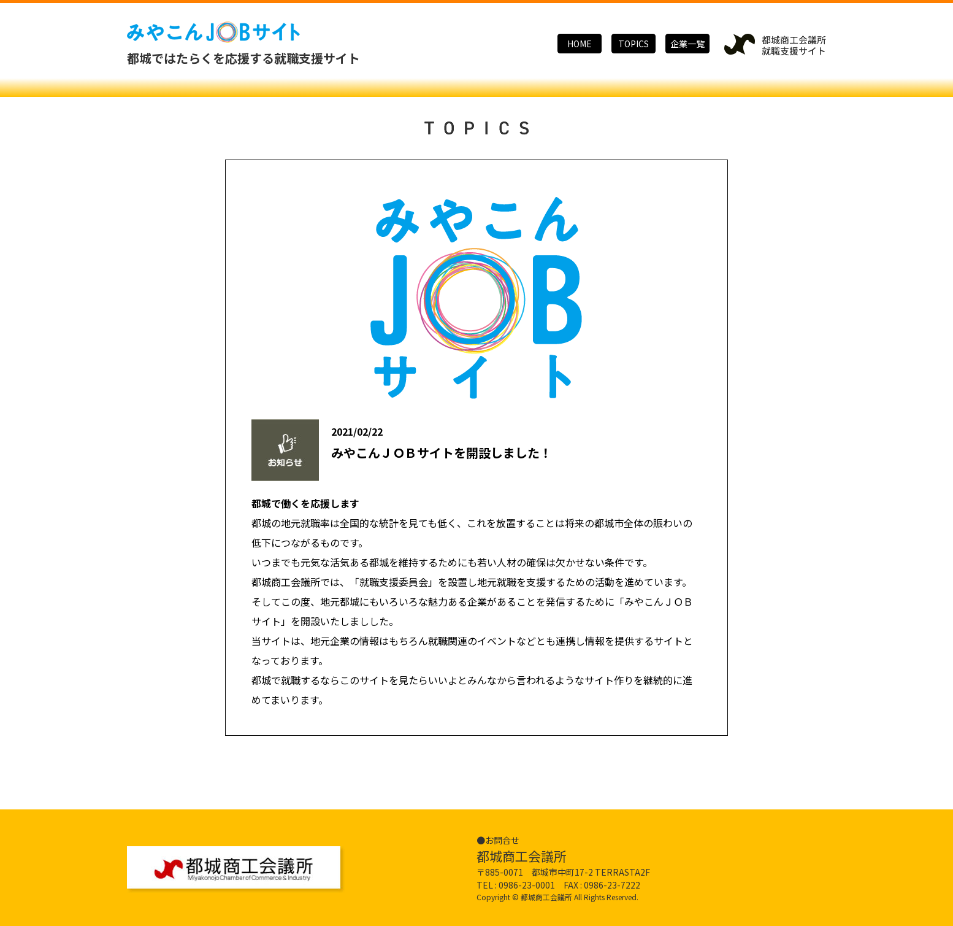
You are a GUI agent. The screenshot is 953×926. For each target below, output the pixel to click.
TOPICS (633, 43)
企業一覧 (687, 43)
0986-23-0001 (527, 884)
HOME (579, 43)
